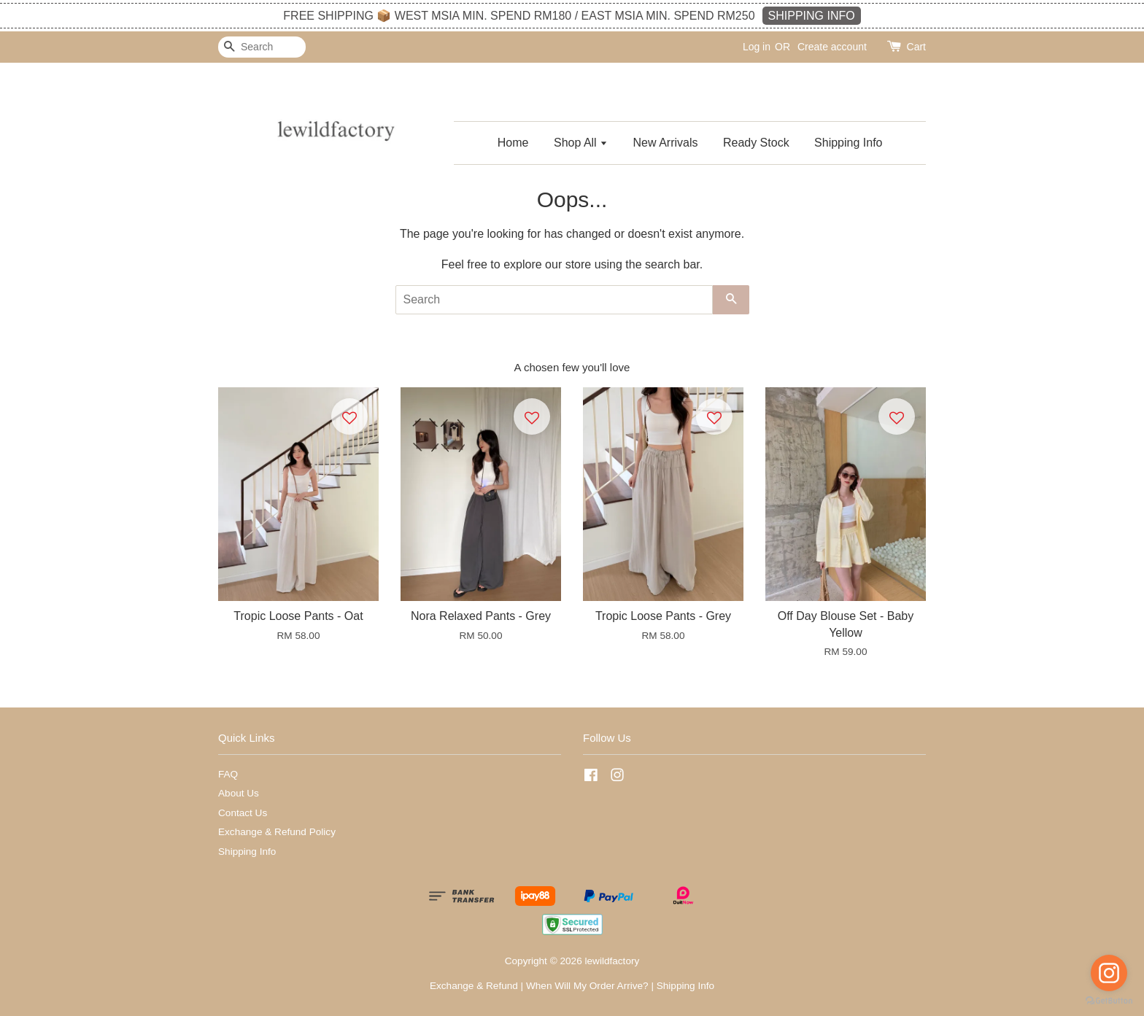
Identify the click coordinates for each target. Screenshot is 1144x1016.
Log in (756, 47)
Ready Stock (756, 142)
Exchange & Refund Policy (277, 831)
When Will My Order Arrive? (587, 985)
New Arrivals (665, 142)
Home (513, 142)
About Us (238, 793)
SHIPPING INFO (811, 15)
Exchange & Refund (474, 985)
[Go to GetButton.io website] (1109, 1001)
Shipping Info (848, 142)
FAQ (228, 774)
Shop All (581, 142)
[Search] (262, 47)
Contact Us (242, 812)
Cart (916, 47)
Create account (832, 47)
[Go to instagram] (1109, 973)
